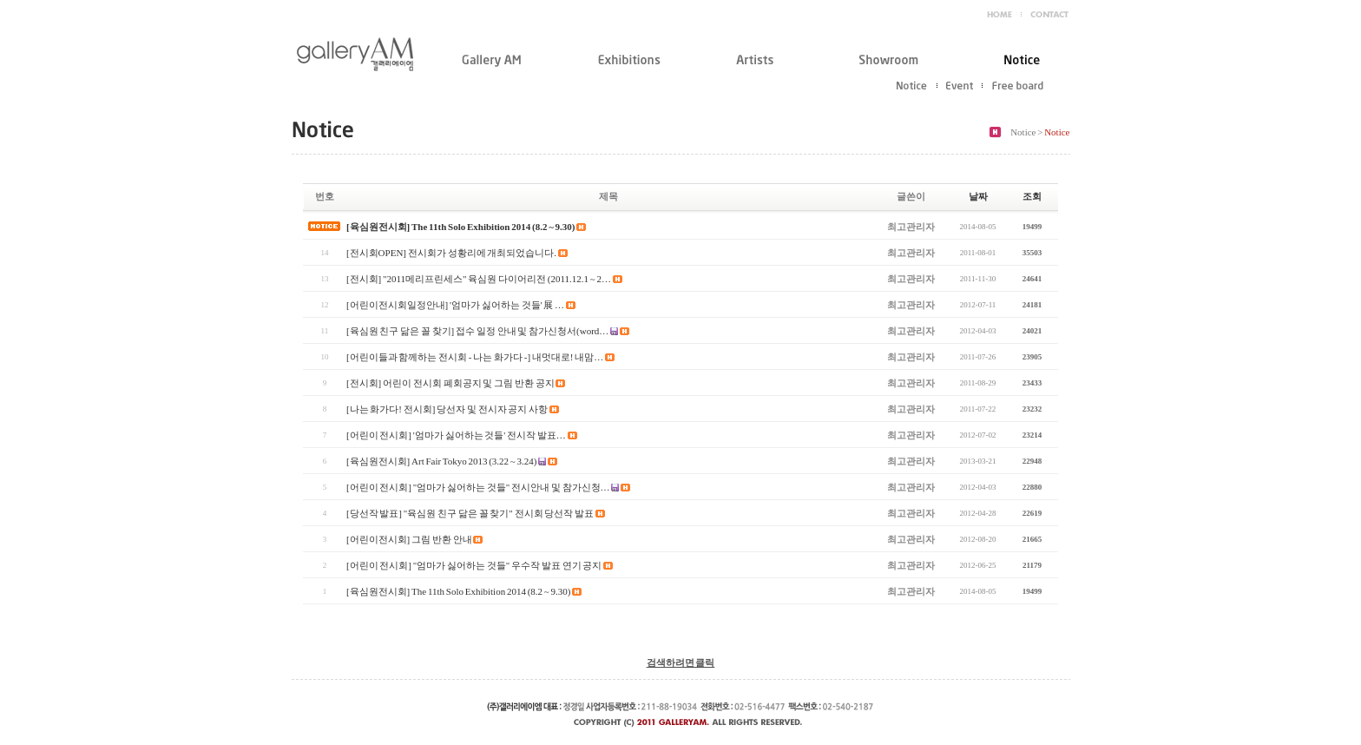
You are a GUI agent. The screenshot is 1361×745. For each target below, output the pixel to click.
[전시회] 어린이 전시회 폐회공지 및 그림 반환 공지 (450, 383)
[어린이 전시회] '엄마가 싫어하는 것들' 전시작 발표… (456, 435)
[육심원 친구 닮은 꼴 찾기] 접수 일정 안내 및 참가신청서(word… (477, 331)
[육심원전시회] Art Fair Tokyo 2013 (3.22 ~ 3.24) (441, 461)
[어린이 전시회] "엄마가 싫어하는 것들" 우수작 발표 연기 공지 (474, 565)
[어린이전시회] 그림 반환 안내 (409, 539)
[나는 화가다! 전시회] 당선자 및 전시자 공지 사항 (447, 409)
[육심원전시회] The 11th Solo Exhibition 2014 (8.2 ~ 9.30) (460, 226)
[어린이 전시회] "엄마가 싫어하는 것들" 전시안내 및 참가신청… (478, 487)
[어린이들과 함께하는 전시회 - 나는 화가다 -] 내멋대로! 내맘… (474, 357)
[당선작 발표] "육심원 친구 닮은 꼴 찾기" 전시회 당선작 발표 (470, 513)
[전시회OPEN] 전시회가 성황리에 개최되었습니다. (451, 252)
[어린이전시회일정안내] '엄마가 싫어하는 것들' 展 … (455, 305)
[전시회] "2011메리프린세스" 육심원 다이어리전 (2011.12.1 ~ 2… (478, 279)
